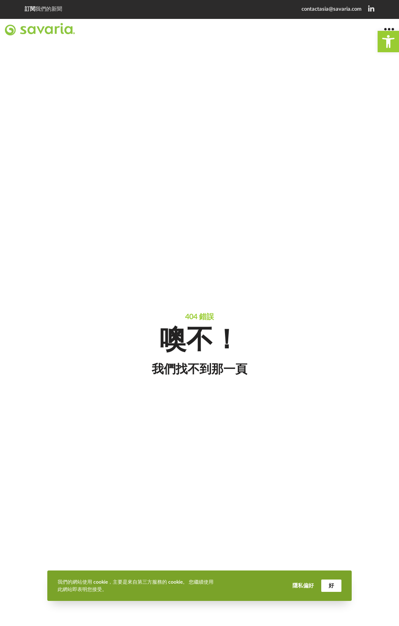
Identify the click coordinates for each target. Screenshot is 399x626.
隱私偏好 (303, 585)
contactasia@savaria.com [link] (332, 9)
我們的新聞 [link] (43, 9)
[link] (388, 41)
